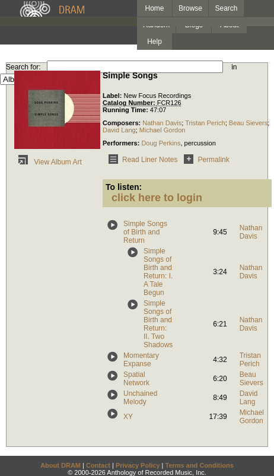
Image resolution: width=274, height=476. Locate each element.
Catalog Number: (130, 102)
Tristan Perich (205, 122)
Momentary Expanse (141, 359)
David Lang (119, 130)
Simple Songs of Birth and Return (145, 232)
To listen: (124, 187)
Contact (98, 465)
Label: (113, 95)
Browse (190, 8)
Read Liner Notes (140, 160)
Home (154, 8)
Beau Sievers (248, 122)
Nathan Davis (161, 122)
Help (154, 41)
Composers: (122, 122)
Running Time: (126, 109)
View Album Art (48, 162)
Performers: (122, 143)
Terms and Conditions (199, 465)
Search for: (23, 67)
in (234, 67)
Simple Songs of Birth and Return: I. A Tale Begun (158, 272)
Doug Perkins (160, 143)
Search (226, 8)
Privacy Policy (138, 465)
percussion (200, 143)
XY (128, 416)
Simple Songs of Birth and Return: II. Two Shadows (158, 324)
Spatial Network (136, 378)
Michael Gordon (162, 130)
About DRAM (60, 465)
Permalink (204, 160)
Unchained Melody (140, 397)
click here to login (156, 198)
